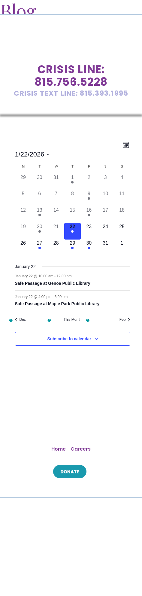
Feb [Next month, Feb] (124, 319)
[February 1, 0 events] (122, 248)
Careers (81, 449)
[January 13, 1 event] (39, 215)
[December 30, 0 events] (39, 182)
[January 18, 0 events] (122, 215)
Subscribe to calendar (69, 338)
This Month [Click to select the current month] (72, 319)
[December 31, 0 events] (56, 182)
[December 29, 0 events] (23, 182)
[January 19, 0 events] (23, 231)
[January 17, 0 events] (105, 215)
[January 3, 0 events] (105, 182)
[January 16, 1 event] (89, 215)
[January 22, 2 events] (72, 231)
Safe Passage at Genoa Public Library (52, 283)
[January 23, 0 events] (89, 231)
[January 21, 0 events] (56, 231)
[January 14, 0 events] (56, 215)
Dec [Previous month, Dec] (20, 319)
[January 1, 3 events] (72, 182)
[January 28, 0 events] (56, 248)
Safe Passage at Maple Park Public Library (57, 303)
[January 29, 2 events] (72, 248)
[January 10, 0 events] (105, 198)
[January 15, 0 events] (72, 215)
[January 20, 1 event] (39, 231)
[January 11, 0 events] (122, 198)
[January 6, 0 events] (39, 198)
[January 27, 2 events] (39, 248)
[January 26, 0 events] (23, 248)
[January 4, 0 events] (122, 182)
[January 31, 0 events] (105, 248)
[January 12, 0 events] (23, 215)
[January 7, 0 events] (56, 198)
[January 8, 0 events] (72, 198)
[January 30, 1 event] (89, 248)
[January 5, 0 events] (23, 198)
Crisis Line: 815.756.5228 (71, 76)
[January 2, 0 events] (89, 182)
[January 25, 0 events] (122, 231)
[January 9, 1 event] (89, 198)
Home (58, 449)
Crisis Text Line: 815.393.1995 (71, 93)
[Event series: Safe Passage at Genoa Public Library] (75, 276)
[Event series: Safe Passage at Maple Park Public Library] (70, 297)
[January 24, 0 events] (105, 231)
